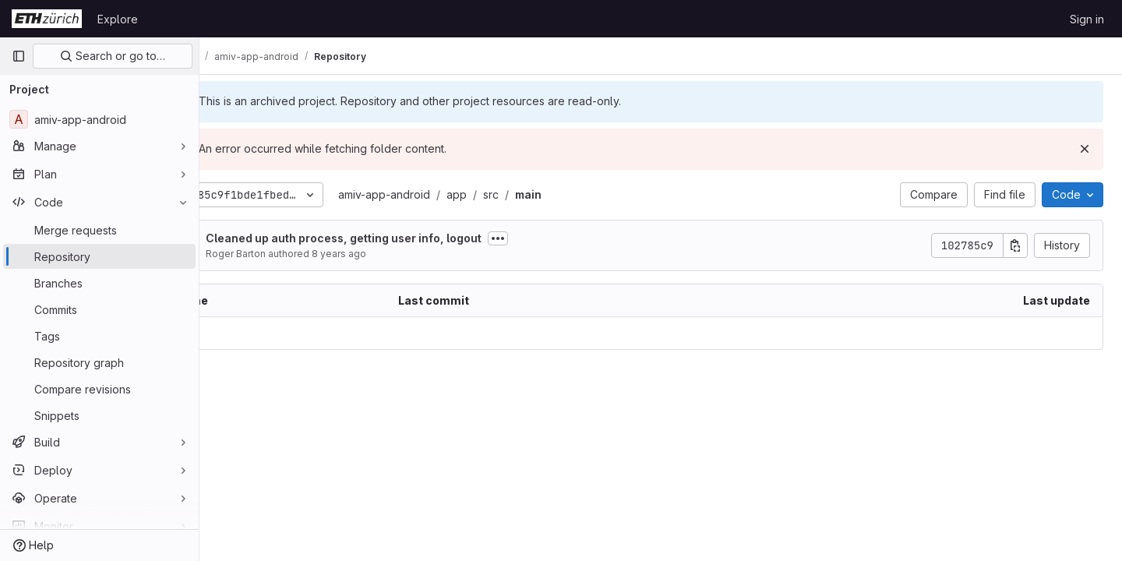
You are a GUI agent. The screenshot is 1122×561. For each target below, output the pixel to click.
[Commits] (99, 309)
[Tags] (99, 335)
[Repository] (99, 256)
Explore (117, 19)
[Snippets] (99, 415)
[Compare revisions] (99, 388)
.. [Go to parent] (233, 333)
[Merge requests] (99, 229)
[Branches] (99, 282)
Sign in (1087, 19)
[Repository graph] (99, 362)
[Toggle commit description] (555, 238)
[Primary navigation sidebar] (18, 56)
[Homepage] (47, 18)
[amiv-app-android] (99, 119)
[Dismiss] (1084, 148)
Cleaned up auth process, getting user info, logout (400, 238)
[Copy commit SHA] (1015, 245)
